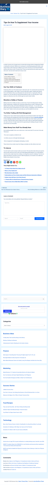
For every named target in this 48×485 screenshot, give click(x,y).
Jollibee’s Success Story (8, 389)
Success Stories (9, 386)
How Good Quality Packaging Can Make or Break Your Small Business (17, 377)
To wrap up (6, 82)
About (20, 481)
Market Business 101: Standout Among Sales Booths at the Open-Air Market (19, 372)
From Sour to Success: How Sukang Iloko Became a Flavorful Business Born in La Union (21, 392)
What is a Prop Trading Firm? (11, 170)
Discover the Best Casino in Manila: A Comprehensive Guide (23, 465)
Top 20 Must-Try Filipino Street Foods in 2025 (12, 412)
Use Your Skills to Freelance (9, 76)
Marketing (6, 368)
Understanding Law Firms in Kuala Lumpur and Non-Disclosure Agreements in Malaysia (23, 175)
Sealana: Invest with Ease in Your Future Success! (15, 177)
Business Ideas (8, 334)
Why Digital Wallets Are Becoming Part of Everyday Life (14, 357)
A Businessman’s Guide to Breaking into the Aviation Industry (15, 343)
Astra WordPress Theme (39, 481)
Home (12, 13)
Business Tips (17, 13)
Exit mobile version (24, 1)
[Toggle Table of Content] (18, 75)
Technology (7, 420)
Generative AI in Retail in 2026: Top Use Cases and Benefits (15, 429)
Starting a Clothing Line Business (10, 340)
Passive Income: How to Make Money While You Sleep (16, 181)
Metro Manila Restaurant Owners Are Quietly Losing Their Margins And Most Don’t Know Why (22, 360)
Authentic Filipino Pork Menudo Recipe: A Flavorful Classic (15, 409)
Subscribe (7, 311)
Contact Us (13, 469)
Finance (6, 351)
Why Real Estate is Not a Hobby (11, 172)
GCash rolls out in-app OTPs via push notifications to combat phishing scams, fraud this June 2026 (23, 441)
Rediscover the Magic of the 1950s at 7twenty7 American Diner (16, 395)
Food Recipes (8, 403)
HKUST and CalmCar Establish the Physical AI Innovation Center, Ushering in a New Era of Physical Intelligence (23, 449)
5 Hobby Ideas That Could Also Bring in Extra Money (14, 337)
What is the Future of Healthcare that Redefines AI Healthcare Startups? (23, 463)
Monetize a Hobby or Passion (9, 78)
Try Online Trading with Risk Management (12, 79)
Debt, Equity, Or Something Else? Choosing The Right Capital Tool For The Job (19, 355)
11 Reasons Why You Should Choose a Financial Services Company (19, 179)
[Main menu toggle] (46, 6)
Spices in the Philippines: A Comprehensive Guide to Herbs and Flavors (24, 461)
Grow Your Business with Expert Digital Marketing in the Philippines (17, 375)
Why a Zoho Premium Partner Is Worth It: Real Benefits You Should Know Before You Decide (22, 424)
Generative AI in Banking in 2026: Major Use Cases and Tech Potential (17, 427)
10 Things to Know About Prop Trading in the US (15, 168)
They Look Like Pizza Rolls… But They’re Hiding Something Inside (16, 407)
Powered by (10, 313)
